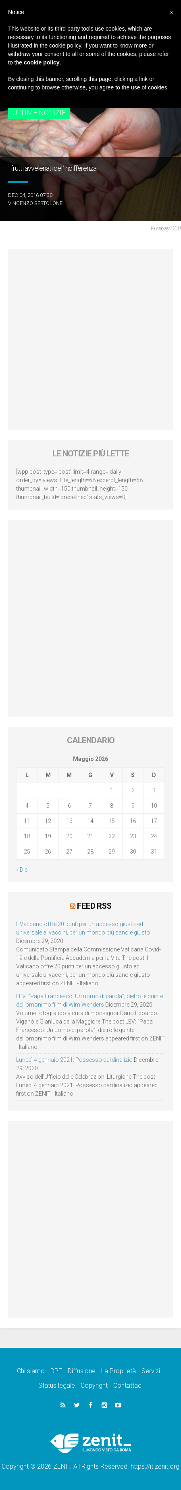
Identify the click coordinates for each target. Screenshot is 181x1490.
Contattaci (128, 1385)
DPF (56, 1371)
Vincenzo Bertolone (35, 203)
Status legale (56, 1385)
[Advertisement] (90, 339)
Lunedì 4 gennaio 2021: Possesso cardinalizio (74, 1060)
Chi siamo (31, 1371)
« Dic (22, 869)
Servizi (150, 1371)
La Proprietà (118, 1371)
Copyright (94, 1385)
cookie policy (42, 62)
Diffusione (82, 1371)
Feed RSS (94, 906)
